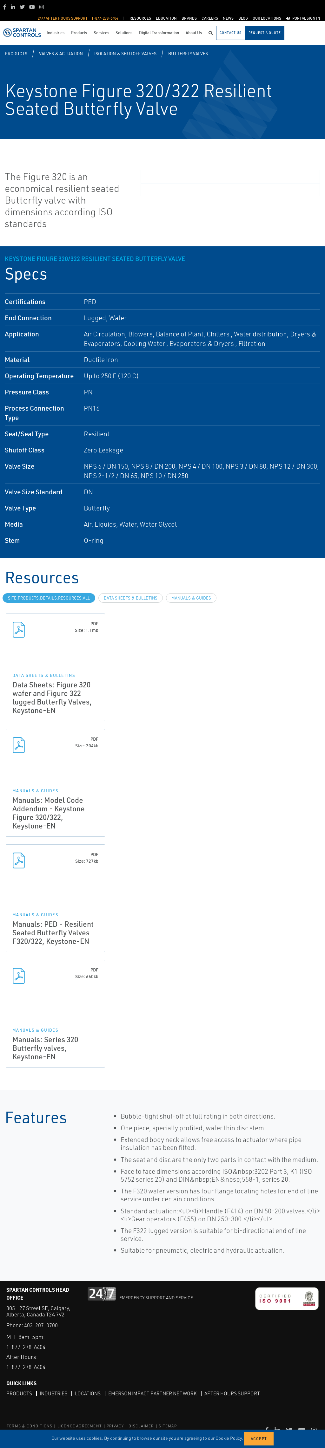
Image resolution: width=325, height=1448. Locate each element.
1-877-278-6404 (28, 1346)
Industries (54, 1393)
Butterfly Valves (188, 53)
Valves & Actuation (61, 53)
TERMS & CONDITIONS (30, 1425)
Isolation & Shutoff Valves (125, 53)
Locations (89, 1393)
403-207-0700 (41, 1325)
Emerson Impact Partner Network (155, 1393)
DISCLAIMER (141, 1425)
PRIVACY (115, 1425)
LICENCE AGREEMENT (79, 1425)
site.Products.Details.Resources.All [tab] (49, 598)
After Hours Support (235, 1393)
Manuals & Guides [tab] (191, 598)
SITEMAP (167, 1425)
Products (16, 53)
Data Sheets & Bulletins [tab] (130, 598)
